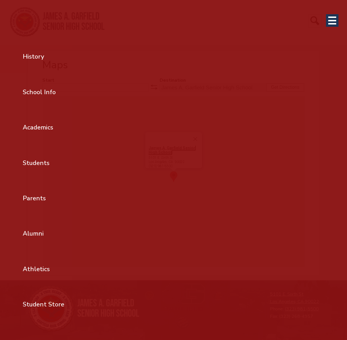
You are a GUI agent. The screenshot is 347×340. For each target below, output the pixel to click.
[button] (173, 176)
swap (154, 87)
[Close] (195, 139)
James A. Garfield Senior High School (172, 150)
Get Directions (285, 87)
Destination (173, 80)
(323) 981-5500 (302, 309)
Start (48, 80)
